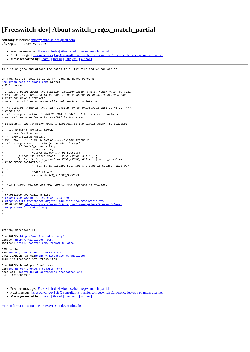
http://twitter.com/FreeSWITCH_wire (45, 278)
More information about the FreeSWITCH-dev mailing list (42, 348)
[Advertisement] (125, 11)
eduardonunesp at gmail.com (25, 85)
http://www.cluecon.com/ (34, 274)
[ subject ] (71, 59)
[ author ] (85, 59)
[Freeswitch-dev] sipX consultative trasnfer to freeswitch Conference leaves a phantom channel (97, 55)
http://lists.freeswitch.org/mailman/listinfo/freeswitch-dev (54, 228)
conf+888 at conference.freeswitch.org (51, 313)
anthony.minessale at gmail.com (53, 40)
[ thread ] (57, 59)
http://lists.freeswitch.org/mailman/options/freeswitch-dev (73, 232)
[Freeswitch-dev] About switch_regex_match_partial (73, 51)
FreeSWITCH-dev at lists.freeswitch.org (37, 224)
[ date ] (45, 59)
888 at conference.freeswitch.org (35, 309)
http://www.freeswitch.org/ (42, 270)
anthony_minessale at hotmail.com (35, 290)
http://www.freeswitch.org (26, 236)
